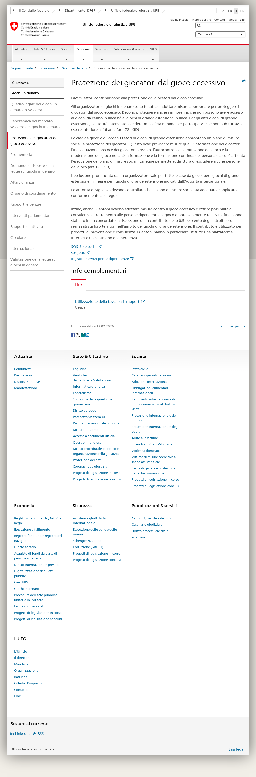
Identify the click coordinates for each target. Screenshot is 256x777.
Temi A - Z (220, 34)
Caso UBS (21, 582)
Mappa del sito (201, 19)
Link (243, 19)
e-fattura (138, 537)
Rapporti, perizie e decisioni (153, 518)
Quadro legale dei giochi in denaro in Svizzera (33, 107)
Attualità (21, 49)
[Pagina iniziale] (81, 29)
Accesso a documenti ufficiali (95, 436)
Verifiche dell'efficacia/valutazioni (92, 377)
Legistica (79, 369)
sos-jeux (78, 252)
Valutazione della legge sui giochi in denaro (33, 262)
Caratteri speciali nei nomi (151, 375)
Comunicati (23, 369)
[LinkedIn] (88, 334)
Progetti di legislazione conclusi (97, 479)
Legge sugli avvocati (29, 606)
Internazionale (23, 248)
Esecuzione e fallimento (32, 529)
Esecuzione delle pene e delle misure (95, 531)
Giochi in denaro (74, 68)
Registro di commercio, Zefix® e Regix (38, 520)
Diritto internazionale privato (36, 565)
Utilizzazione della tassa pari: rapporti (107, 301)
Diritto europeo (84, 410)
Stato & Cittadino (44, 49)
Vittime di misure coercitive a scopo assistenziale (154, 459)
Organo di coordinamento (33, 193)
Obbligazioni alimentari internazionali (150, 390)
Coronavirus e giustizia (90, 466)
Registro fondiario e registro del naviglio (38, 538)
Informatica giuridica (89, 386)
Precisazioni (23, 375)
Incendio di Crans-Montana (152, 444)
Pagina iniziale (179, 19)
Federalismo (82, 393)
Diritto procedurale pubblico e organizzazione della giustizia (96, 451)
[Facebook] (73, 334)
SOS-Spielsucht (84, 246)
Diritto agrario (25, 547)
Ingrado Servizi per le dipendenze (100, 258)
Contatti (219, 19)
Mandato (21, 664)
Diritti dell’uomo (85, 430)
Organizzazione (26, 670)
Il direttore (22, 658)
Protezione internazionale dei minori (154, 417)
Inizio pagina (235, 326)
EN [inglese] (243, 10)
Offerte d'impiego (28, 683)
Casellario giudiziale (147, 524)
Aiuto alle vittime (145, 438)
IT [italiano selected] (236, 11)
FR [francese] (230, 11)
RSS (41, 733)
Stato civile (140, 369)
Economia (84, 50)
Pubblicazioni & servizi (129, 49)
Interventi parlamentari (30, 215)
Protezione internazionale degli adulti (156, 429)
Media (232, 19)
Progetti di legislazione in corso (96, 473)
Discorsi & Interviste (29, 382)
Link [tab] (78, 284)
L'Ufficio (20, 651)
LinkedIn (22, 733)
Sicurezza (102, 49)
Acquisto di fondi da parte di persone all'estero (35, 555)
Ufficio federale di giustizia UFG (132, 10)
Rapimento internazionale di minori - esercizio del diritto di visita (155, 404)
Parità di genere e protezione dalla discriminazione (154, 470)
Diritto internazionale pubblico (96, 423)
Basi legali (22, 677)
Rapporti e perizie (25, 204)
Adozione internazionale (151, 382)
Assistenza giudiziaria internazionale (89, 520)
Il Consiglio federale (31, 10)
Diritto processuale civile (150, 531)
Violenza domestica (147, 451)
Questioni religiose (87, 442)
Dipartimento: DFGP (78, 10)
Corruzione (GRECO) (88, 547)
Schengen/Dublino (87, 541)
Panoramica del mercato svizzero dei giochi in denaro (35, 124)
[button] (199, 25)
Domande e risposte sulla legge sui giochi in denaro (32, 168)
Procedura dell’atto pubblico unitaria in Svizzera (36, 597)
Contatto (21, 690)
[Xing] (83, 334)
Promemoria (21, 154)
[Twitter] (78, 334)
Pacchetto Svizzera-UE (89, 417)
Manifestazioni (25, 388)
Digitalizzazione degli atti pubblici (34, 573)
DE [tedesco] (224, 11)
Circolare (18, 237)
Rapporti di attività (26, 226)
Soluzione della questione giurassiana (92, 401)
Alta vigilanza (22, 182)
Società (67, 49)
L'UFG (153, 49)
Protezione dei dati (87, 460)
